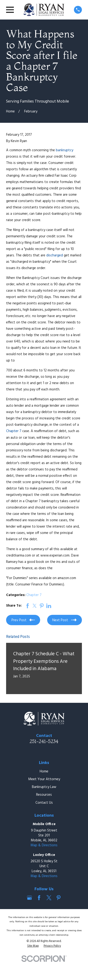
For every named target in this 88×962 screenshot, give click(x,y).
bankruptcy (64, 150)
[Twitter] (48, 897)
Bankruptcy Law (44, 787)
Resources (44, 795)
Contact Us (44, 803)
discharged (55, 255)
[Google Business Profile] (29, 897)
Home (44, 771)
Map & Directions (44, 845)
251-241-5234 (44, 741)
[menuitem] (33, 946)
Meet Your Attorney (44, 779)
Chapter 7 (13, 431)
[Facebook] (39, 897)
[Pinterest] (58, 897)
